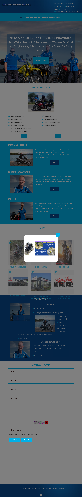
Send (14, 440)
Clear (26, 440)
